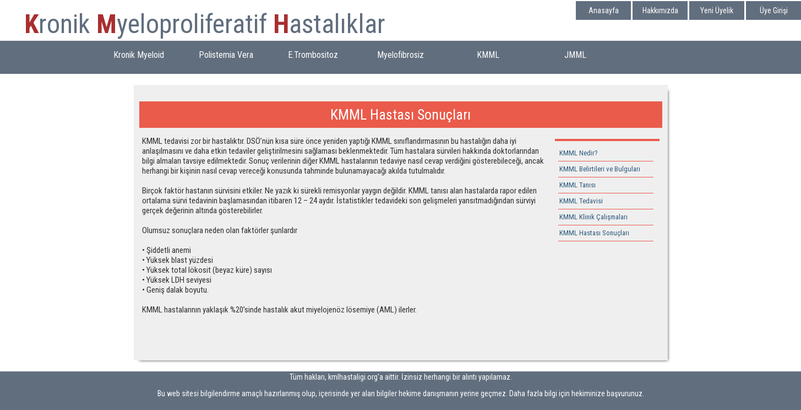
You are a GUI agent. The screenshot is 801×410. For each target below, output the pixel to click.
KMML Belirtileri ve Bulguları (599, 169)
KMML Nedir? (578, 153)
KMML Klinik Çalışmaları (593, 217)
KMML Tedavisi (581, 201)
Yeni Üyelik (716, 10)
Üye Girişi (774, 10)
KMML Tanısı (577, 185)
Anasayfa (604, 10)
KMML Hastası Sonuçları (594, 233)
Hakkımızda (660, 10)
